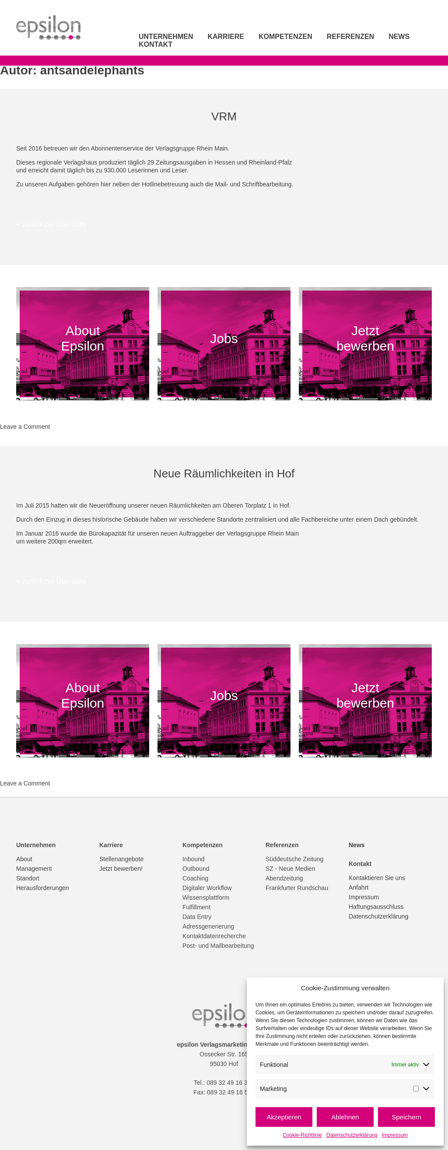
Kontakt (155, 44)
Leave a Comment (25, 426)
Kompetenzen (285, 36)
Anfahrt (358, 887)
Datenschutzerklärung (352, 1135)
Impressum (395, 1135)
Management (34, 868)
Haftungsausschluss (376, 906)
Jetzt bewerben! (121, 868)
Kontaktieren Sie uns (377, 877)
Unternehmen (166, 36)
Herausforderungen (42, 887)
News (399, 36)
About (24, 858)
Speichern (406, 1117)
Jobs (224, 338)
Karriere (225, 36)
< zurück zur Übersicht (51, 224)
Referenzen (350, 36)
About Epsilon (83, 338)
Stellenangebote (121, 858)
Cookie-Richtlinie (302, 1135)
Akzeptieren (283, 1117)
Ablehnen (345, 1117)
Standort (27, 878)
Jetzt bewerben (365, 338)
